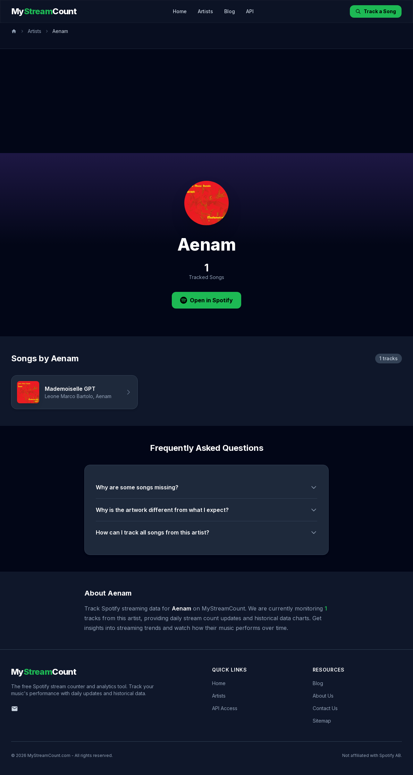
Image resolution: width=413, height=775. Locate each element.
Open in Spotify (206, 300)
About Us (323, 696)
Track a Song (375, 11)
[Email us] (14, 708)
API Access (224, 708)
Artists (205, 11)
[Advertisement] (206, 101)
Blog (229, 11)
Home (180, 11)
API (250, 11)
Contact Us (325, 708)
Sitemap (322, 721)
